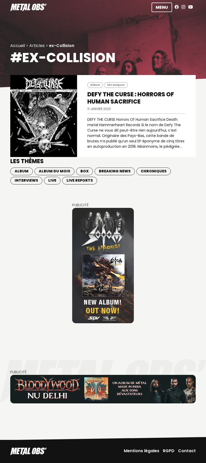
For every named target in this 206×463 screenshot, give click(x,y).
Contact (187, 451)
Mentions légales (141, 451)
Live (52, 180)
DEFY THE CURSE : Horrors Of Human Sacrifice (130, 98)
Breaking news (114, 171)
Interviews (26, 180)
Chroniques (116, 85)
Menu (162, 7)
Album (95, 85)
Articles (37, 46)
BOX (84, 171)
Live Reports (80, 180)
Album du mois (54, 171)
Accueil (17, 46)
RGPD (168, 451)
